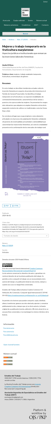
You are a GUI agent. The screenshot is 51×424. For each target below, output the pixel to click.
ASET (36, 25)
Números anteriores (11, 25)
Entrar (45, 2)
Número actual (41, 20)
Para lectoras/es (8, 328)
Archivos (11, 39)
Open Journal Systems (11, 345)
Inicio (4, 39)
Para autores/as (8, 331)
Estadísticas (26, 25)
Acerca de (6, 20)
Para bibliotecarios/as (10, 335)
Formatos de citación (11, 236)
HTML (16, 206)
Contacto (45, 25)
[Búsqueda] (25, 30)
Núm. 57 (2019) (22, 39)
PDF (7, 206)
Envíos (30, 20)
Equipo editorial (19, 20)
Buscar (25, 34)
